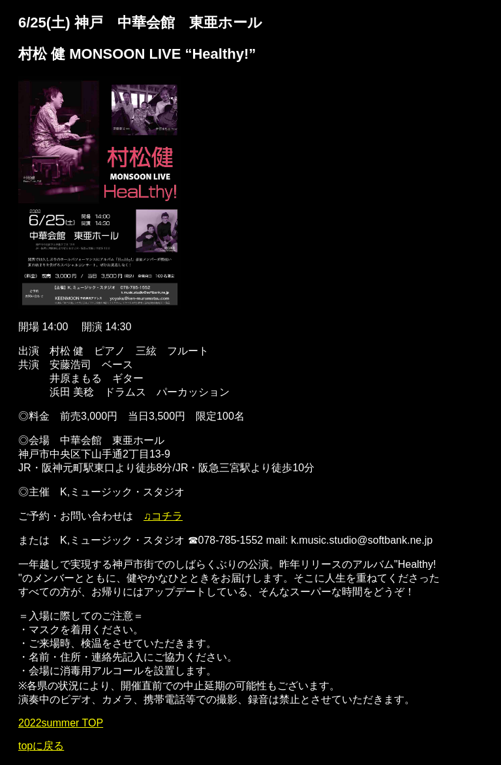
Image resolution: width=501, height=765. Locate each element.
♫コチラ (163, 516)
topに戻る (41, 745)
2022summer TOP (60, 722)
